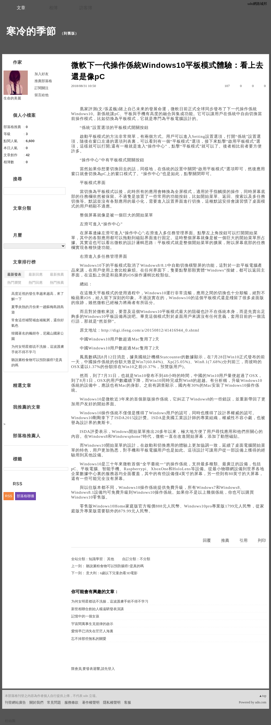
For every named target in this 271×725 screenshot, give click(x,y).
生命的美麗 (12, 98)
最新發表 (14, 274)
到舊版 (69, 33)
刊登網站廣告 (15, 702)
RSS (8, 496)
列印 (262, 540)
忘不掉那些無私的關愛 (88, 639)
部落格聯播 (25, 496)
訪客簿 (85, 7)
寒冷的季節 (31, 31)
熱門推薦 (57, 282)
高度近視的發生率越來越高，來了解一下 (37, 296)
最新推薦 (57, 274)
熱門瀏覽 (14, 282)
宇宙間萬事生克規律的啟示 (92, 624)
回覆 (207, 540)
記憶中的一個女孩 (85, 616)
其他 (110, 559)
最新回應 (36, 274)
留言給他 (42, 95)
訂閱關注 (42, 88)
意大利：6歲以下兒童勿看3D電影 (112, 573)
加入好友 (42, 74)
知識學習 (96, 559)
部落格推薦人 (26, 435)
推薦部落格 (43, 81)
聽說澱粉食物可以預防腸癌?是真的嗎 (115, 566)
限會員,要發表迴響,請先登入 (93, 669)
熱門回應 (36, 282)
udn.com (260, 702)
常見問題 (54, 702)
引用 (243, 540)
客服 (127, 702)
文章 (21, 7)
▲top (262, 696)
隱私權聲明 (112, 702)
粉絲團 (10, 721)
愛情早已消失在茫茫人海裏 (92, 631)
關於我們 (36, 702)
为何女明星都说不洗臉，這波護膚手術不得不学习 (109, 601)
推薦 (225, 540)
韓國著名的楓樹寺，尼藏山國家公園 (37, 336)
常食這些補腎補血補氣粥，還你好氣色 (37, 323)
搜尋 (61, 191)
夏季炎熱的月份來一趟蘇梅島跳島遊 (37, 309)
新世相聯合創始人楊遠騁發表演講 (97, 609)
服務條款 (71, 702)
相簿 (53, 7)
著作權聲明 (91, 702)
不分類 (145, 559)
